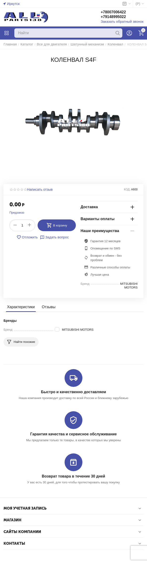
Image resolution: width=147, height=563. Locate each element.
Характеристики (20, 307)
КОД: (127, 189)
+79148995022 (118, 17)
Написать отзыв (38, 189)
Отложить (28, 237)
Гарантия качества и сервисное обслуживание (73, 433)
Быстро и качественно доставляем (73, 391)
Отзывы (46, 307)
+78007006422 (118, 13)
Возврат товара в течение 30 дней (73, 475)
